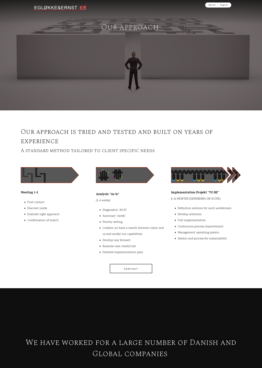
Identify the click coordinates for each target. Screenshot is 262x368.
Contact (131, 311)
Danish (212, 5)
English (224, 5)
